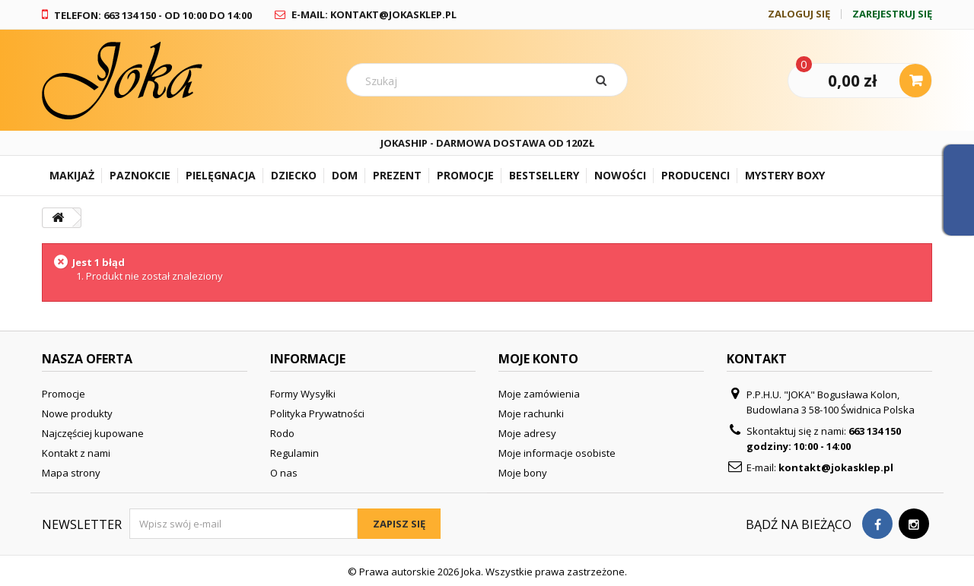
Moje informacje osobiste (557, 453)
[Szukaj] (604, 80)
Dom (345, 175)
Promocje (465, 175)
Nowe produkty (77, 413)
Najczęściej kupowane (93, 433)
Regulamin (294, 453)
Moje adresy (527, 433)
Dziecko (294, 175)
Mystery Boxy (785, 175)
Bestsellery (544, 175)
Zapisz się (399, 524)
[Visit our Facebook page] (877, 524)
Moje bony (522, 473)
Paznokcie (140, 175)
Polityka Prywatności (317, 413)
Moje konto (538, 358)
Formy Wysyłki (303, 394)
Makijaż (71, 175)
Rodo (282, 433)
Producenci (695, 175)
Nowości (620, 175)
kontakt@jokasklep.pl (835, 467)
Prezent (397, 175)
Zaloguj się (799, 14)
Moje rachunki (531, 413)
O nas (284, 473)
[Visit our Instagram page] (914, 524)
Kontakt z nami (76, 453)
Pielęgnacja (221, 175)
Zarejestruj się (892, 14)
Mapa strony (71, 473)
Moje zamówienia (539, 394)
